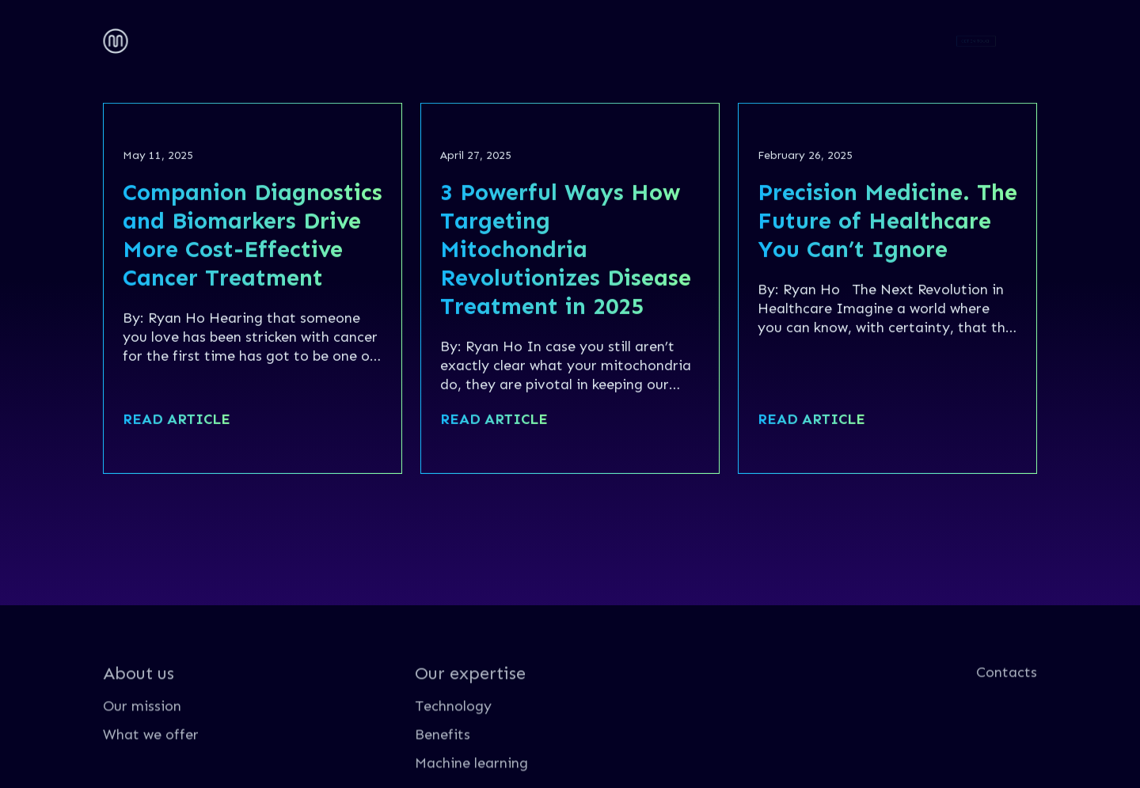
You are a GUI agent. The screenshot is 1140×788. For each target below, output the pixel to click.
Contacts (422, 37)
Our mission (142, 738)
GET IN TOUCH (976, 40)
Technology (453, 738)
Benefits (442, 766)
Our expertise (299, 37)
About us (177, 37)
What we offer (151, 766)
